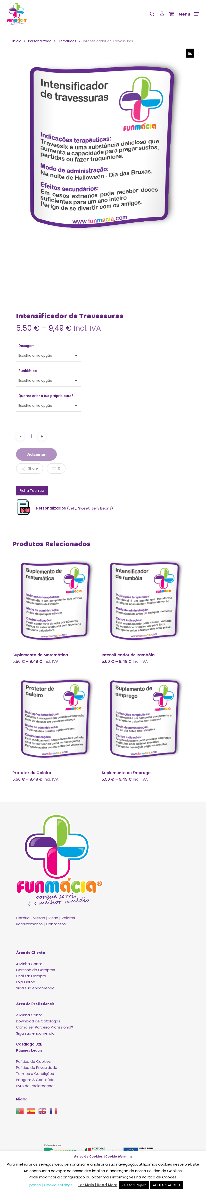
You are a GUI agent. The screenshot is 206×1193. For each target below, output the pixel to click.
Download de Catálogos (38, 1021)
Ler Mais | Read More (97, 1184)
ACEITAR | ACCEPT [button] (166, 1185)
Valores (68, 917)
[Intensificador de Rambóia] (145, 601)
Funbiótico (27, 371)
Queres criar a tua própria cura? (45, 396)
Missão (39, 917)
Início (16, 41)
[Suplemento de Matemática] (55, 601)
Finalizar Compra (31, 975)
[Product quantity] (31, 436)
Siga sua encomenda (35, 988)
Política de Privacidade (36, 1067)
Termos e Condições (35, 1073)
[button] (189, 13)
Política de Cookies (33, 1061)
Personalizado (39, 41)
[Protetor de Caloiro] (55, 719)
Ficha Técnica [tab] (32, 490)
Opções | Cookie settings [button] (49, 1184)
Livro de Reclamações (36, 1085)
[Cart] (171, 14)
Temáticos (67, 41)
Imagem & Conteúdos (36, 1079)
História (23, 917)
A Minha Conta (29, 963)
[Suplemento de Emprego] (145, 719)
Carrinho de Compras (35, 969)
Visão (53, 917)
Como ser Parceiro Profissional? (44, 1027)
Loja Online (25, 982)
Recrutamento (29, 923)
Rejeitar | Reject (134, 1185)
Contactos (56, 923)
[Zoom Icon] (190, 53)
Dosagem (26, 346)
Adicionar (36, 454)
